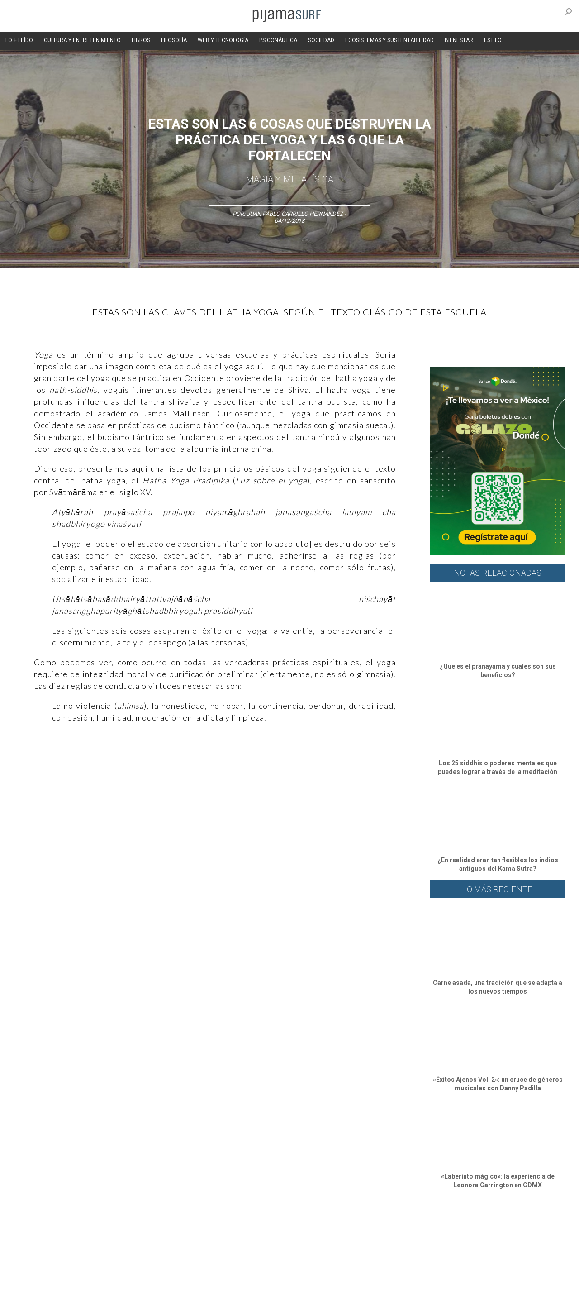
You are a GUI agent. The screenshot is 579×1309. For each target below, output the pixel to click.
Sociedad (333, 1232)
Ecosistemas (370, 1232)
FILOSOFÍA (174, 40)
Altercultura (32, 1232)
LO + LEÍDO (19, 40)
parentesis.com (164, 1297)
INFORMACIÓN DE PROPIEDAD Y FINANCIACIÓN (76, 1297)
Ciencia (85, 1232)
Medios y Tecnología (160, 1232)
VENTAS (93, 1281)
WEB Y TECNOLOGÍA (223, 40)
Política (261, 1232)
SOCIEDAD (321, 40)
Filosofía (114, 1232)
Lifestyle (430, 1232)
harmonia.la (208, 1297)
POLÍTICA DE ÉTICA (252, 1281)
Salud (403, 1232)
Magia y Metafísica (289, 179)
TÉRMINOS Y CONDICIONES (186, 1281)
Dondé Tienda (320, 1297)
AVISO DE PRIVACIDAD (46, 1281)
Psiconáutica (295, 1232)
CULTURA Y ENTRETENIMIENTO (82, 40)
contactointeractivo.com (263, 1297)
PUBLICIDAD (128, 1281)
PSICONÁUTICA (278, 40)
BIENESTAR (459, 40)
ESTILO (493, 40)
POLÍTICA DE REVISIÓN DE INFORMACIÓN (336, 1281)
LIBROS (141, 40)
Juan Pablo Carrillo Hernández (295, 213)
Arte (62, 1232)
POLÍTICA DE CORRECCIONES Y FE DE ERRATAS (456, 1281)
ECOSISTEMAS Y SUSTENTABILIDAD (389, 40)
